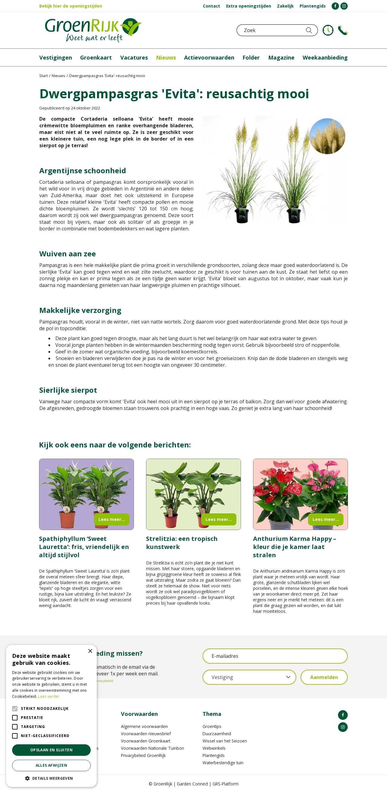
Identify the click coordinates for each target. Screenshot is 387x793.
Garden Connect (192, 784)
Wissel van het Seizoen (225, 741)
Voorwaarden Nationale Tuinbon (152, 748)
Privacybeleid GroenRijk (143, 755)
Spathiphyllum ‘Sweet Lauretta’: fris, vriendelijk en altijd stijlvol (84, 547)
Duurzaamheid (217, 733)
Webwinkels (214, 748)
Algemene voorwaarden (144, 726)
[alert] (51, 716)
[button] (51, 778)
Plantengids (214, 755)
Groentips (212, 726)
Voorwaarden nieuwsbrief (146, 733)
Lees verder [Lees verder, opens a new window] (48, 696)
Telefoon (343, 30)
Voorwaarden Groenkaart (145, 741)
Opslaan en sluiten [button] (51, 749)
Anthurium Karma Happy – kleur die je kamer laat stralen (294, 547)
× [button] (90, 651)
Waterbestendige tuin (223, 762)
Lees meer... (112, 519)
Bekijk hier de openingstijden (70, 6)
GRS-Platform (226, 784)
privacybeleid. (104, 681)
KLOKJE (328, 30)
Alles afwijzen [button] (51, 765)
